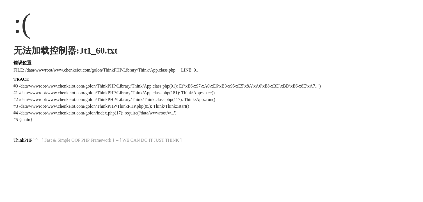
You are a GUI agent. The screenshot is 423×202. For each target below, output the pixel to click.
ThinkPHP (23, 140)
